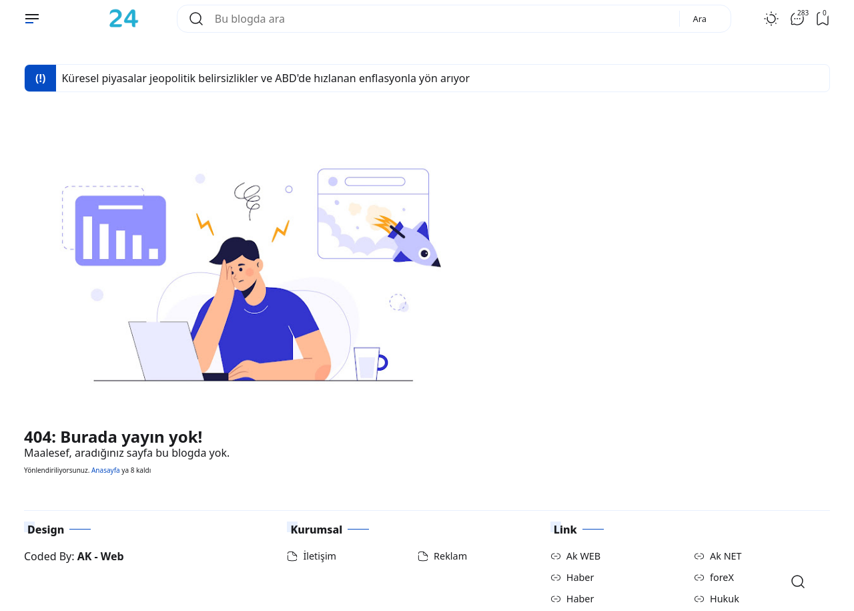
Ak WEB (583, 556)
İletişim (319, 556)
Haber (580, 577)
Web (112, 556)
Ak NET (726, 556)
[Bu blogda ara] (442, 19)
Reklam (450, 556)
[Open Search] (798, 581)
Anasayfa (105, 470)
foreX (722, 577)
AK (84, 556)
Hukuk (724, 598)
